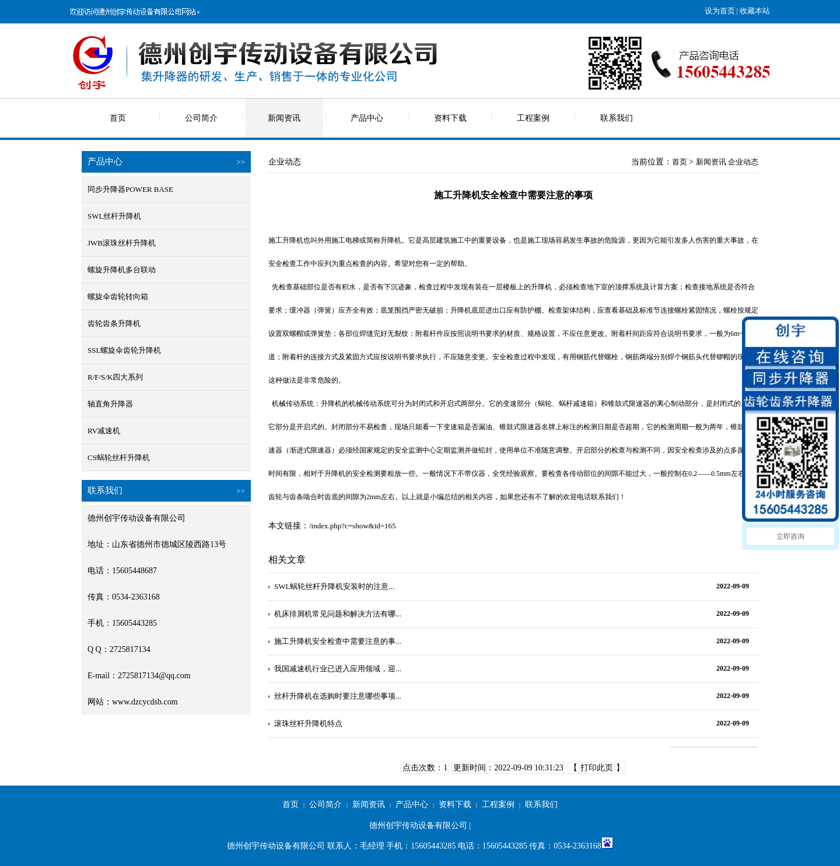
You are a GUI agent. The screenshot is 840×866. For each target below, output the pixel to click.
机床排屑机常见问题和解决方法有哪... (337, 613)
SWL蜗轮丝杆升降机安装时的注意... (334, 586)
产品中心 (367, 118)
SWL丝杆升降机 (114, 216)
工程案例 (533, 118)
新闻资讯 (284, 118)
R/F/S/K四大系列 (115, 377)
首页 (118, 118)
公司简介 (201, 118)
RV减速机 (104, 430)
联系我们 (616, 118)
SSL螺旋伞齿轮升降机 (124, 350)
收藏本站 (755, 10)
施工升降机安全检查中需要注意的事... (337, 641)
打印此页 (596, 767)
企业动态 (743, 161)
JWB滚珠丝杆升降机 (122, 243)
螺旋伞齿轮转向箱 (118, 296)
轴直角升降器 (110, 403)
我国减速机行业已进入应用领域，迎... (337, 668)
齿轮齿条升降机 (114, 323)
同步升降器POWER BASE (130, 189)
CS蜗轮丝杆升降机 (119, 457)
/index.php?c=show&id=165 (352, 525)
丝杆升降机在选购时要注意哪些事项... (337, 696)
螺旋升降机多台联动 (122, 269)
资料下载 (450, 118)
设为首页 (720, 10)
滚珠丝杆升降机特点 (308, 723)
